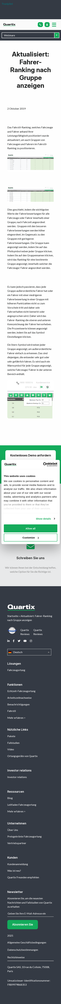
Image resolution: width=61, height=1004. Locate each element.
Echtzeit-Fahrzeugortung (21, 691)
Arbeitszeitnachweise (19, 697)
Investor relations (17, 776)
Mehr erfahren (15, 717)
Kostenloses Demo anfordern (30, 455)
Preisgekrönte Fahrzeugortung (24, 836)
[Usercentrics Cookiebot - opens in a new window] (43, 464)
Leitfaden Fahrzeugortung (21, 804)
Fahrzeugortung (16, 670)
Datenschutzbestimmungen (22, 949)
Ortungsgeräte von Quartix (22, 755)
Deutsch (29, 652)
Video (10, 749)
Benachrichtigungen (18, 704)
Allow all (30, 528)
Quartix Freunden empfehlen (23, 877)
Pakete (11, 736)
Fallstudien (13, 742)
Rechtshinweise (16, 957)
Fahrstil (11, 710)
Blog (10, 797)
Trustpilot (7, 3)
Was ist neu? (14, 870)
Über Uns (12, 829)
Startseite (12, 615)
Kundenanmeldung (17, 864)
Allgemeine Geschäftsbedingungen (26, 942)
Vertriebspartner (16, 843)
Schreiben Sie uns (30, 552)
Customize (30, 537)
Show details (43, 518)
